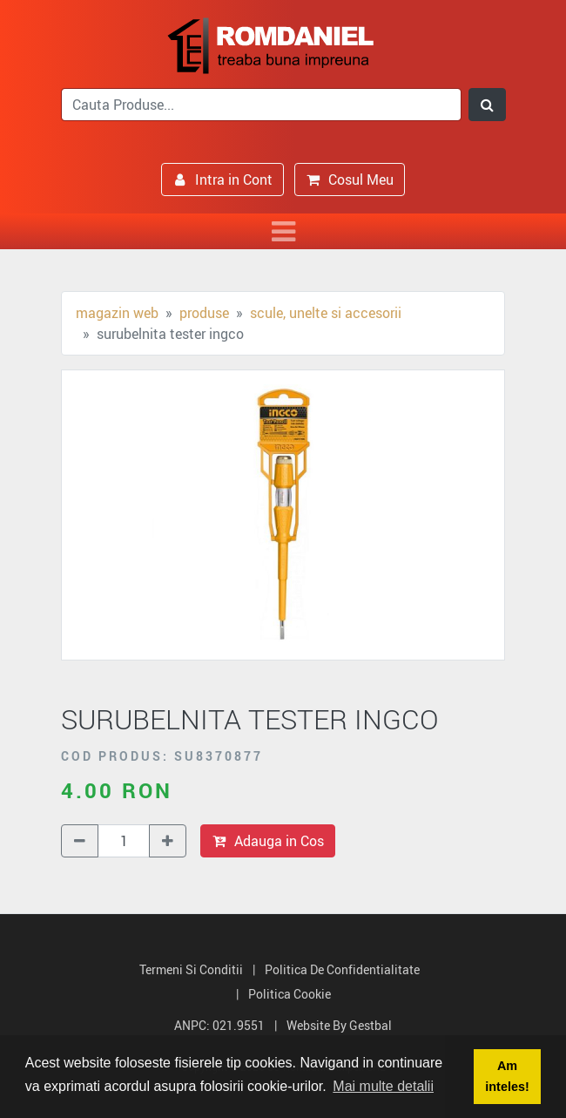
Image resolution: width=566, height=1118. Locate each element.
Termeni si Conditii (191, 969)
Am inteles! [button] (507, 1076)
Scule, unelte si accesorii (325, 312)
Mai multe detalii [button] (383, 1086)
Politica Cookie (289, 994)
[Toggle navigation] (283, 231)
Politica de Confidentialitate (342, 969)
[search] (261, 104)
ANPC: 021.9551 (219, 1025)
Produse (204, 312)
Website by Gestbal (339, 1025)
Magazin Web (117, 312)
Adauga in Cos (268, 840)
